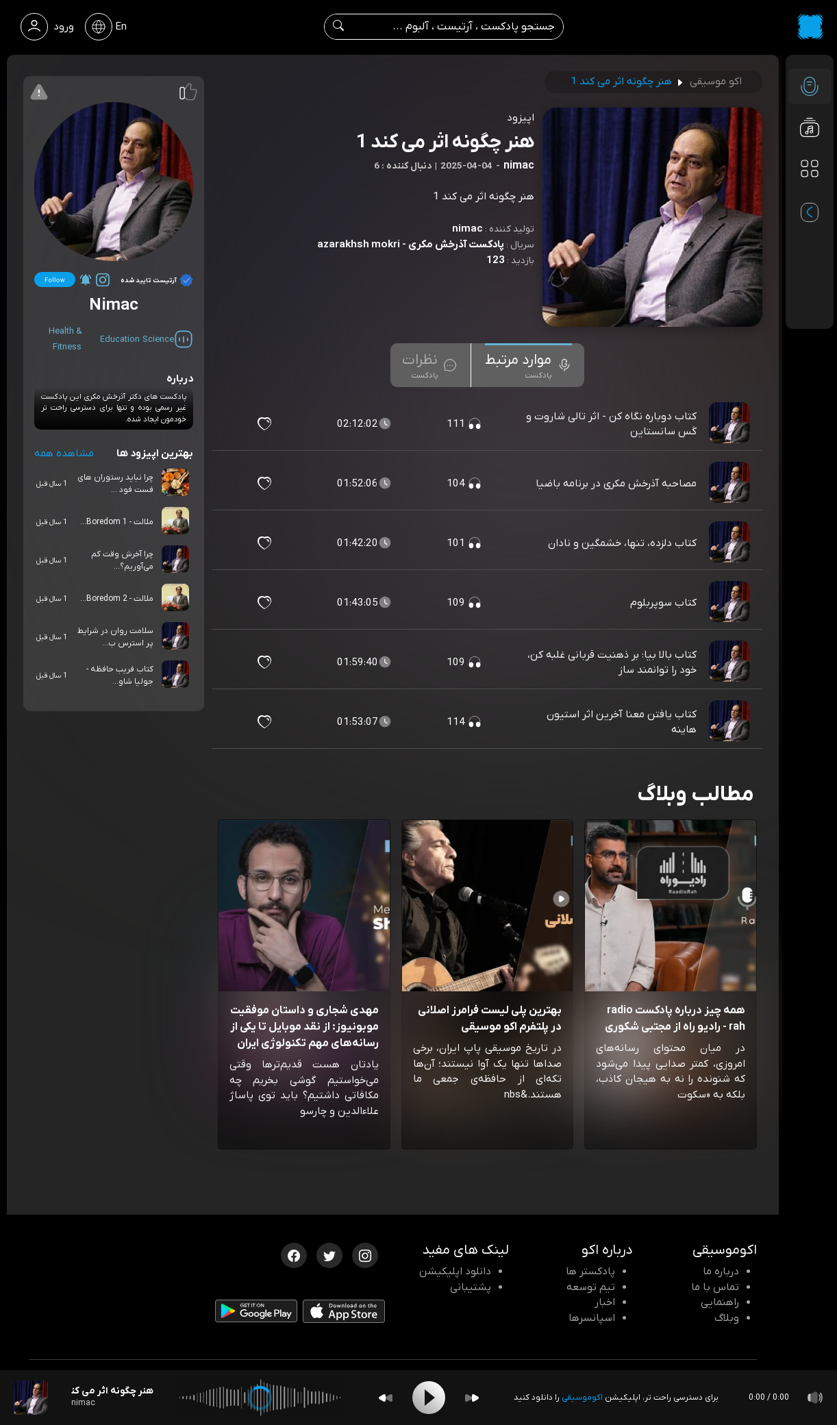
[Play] (428, 1397)
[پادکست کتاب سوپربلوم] (731, 603)
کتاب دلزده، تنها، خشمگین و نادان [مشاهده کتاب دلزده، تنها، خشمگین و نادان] (622, 543)
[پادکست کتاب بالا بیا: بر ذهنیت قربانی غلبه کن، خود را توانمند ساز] (731, 662)
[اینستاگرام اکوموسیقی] (365, 1254)
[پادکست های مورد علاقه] (810, 196)
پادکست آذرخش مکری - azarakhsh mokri (410, 244)
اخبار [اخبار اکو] (605, 1302)
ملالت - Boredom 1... (116, 522)
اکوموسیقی (582, 1397)
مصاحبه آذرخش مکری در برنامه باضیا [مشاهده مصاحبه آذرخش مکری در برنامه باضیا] (616, 484)
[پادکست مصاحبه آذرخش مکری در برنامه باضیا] (731, 484)
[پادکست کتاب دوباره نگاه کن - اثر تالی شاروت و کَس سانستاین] (731, 424)
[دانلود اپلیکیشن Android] (256, 1314)
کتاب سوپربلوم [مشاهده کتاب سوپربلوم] (663, 603)
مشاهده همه (64, 453)
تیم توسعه (590, 1287)
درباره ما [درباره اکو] (721, 1271)
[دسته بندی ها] (810, 168)
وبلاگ (726, 1318)
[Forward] (472, 1398)
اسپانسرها (592, 1318)
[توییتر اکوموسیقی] (329, 1254)
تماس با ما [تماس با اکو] (715, 1287)
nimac (467, 229)
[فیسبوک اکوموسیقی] (294, 1254)
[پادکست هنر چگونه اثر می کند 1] (31, 1397)
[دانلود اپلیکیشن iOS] (344, 1314)
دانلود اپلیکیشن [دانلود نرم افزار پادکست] (455, 1271)
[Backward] (385, 1398)
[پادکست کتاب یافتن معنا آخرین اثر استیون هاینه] (731, 722)
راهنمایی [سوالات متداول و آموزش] (720, 1302)
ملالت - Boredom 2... (116, 598)
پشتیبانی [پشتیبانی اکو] (470, 1287)
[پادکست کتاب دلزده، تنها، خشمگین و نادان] (731, 543)
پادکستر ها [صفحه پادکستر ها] (590, 1271)
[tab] (528, 365)
